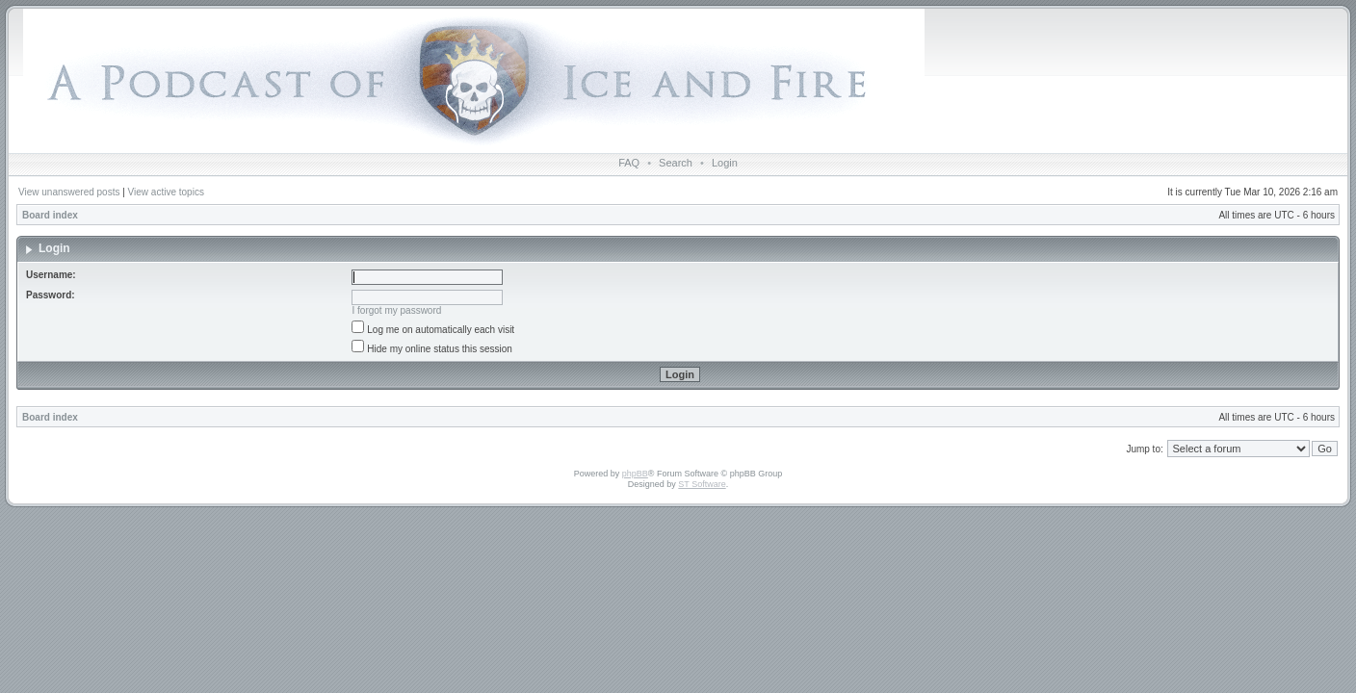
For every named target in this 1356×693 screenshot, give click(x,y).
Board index (50, 215)
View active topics (166, 192)
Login (725, 162)
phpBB (635, 473)
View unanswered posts (68, 192)
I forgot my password (397, 310)
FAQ (628, 162)
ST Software (701, 484)
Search (675, 162)
